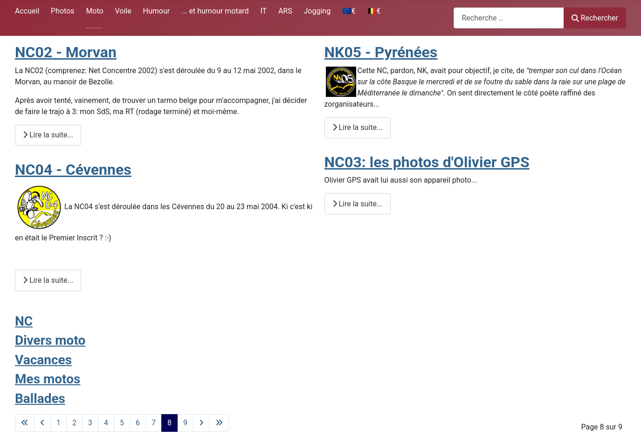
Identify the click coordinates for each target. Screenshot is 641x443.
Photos (63, 11)
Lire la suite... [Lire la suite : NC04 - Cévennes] (48, 280)
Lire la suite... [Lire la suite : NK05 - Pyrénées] (357, 127)
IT (263, 11)
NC (24, 321)
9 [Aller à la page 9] (185, 422)
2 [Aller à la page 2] (74, 422)
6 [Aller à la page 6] (138, 422)
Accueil (27, 11)
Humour (156, 11)
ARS (285, 11)
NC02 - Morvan (66, 52)
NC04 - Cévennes (73, 169)
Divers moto (50, 340)
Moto (94, 11)
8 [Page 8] (169, 422)
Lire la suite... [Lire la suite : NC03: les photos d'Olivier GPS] (357, 203)
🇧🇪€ (374, 11)
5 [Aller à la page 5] (122, 422)
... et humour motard (215, 11)
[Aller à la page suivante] (201, 423)
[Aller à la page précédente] (42, 423)
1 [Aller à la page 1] (58, 422)
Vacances (43, 360)
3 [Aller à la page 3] (90, 422)
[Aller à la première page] (24, 423)
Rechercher (595, 18)
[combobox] (509, 17)
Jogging (317, 11)
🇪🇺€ (349, 11)
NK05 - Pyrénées (381, 52)
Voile (123, 11)
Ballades (40, 398)
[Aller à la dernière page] (219, 423)
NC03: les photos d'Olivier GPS (427, 162)
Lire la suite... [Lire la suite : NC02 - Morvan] (48, 134)
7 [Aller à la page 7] (154, 422)
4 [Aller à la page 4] (106, 422)
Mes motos (47, 379)
